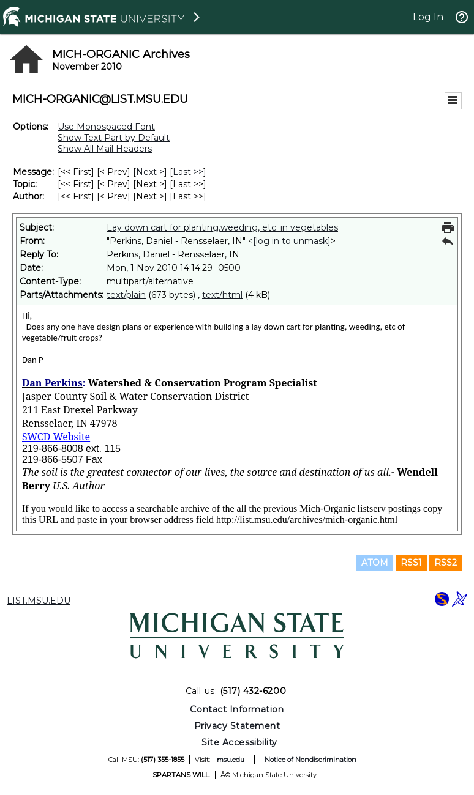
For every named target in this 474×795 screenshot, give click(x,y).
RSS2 (445, 562)
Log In (428, 17)
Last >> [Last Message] (188, 171)
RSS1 (411, 562)
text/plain (126, 294)
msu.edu (230, 759)
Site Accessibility (239, 742)
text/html (222, 294)
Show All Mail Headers (105, 148)
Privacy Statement (237, 725)
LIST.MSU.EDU (38, 600)
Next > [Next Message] (150, 171)
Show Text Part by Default (114, 137)
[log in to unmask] (292, 240)
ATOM (374, 562)
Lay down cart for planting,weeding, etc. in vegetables (222, 227)
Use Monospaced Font (106, 126)
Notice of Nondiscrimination (310, 759)
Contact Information (237, 709)
